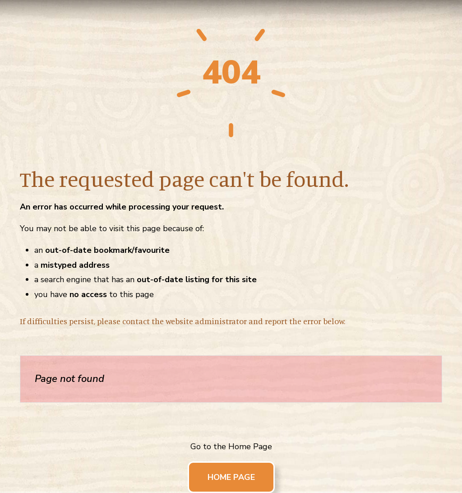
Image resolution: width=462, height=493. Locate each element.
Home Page (231, 477)
